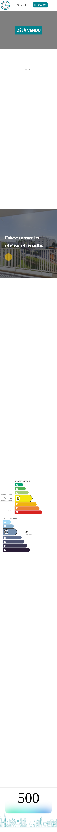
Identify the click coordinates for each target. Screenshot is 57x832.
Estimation (40, 4)
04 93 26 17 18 (22, 5)
